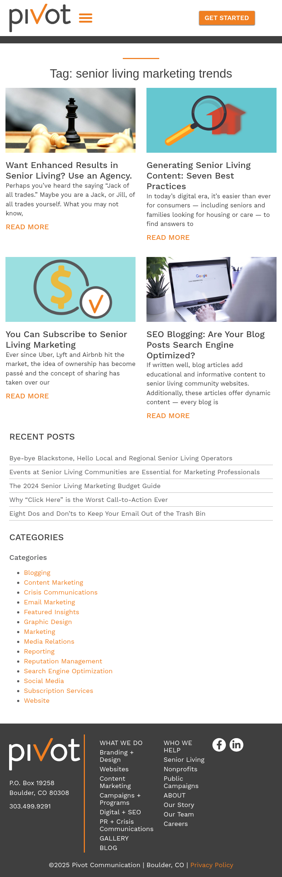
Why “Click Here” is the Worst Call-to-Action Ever (88, 499)
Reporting (39, 651)
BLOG (108, 847)
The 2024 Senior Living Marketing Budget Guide (84, 486)
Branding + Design (116, 755)
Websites (114, 769)
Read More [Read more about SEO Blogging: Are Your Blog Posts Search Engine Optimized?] (168, 415)
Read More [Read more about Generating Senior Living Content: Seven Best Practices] (168, 237)
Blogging (37, 572)
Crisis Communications (61, 592)
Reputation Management (63, 661)
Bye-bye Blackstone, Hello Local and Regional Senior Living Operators (120, 458)
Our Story (179, 804)
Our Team (179, 814)
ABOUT (175, 795)
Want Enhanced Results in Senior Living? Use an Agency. (68, 170)
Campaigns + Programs (120, 798)
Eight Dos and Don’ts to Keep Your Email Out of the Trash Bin (107, 513)
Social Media (44, 681)
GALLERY (114, 838)
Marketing (39, 631)
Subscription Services (58, 690)
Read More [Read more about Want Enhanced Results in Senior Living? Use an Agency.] (27, 226)
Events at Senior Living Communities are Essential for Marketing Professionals (134, 472)
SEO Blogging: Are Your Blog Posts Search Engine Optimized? (205, 344)
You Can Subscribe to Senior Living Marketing (66, 339)
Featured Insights (51, 612)
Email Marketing (49, 602)
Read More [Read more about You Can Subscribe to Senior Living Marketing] (27, 395)
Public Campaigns (181, 782)
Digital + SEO (120, 812)
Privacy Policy (211, 865)
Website (37, 700)
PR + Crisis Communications (126, 825)
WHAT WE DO (120, 743)
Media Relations (49, 641)
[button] (86, 18)
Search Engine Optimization (68, 671)
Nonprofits (180, 769)
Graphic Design (48, 621)
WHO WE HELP (178, 746)
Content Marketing (53, 582)
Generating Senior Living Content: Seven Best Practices (198, 175)
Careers (176, 823)
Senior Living (184, 759)
